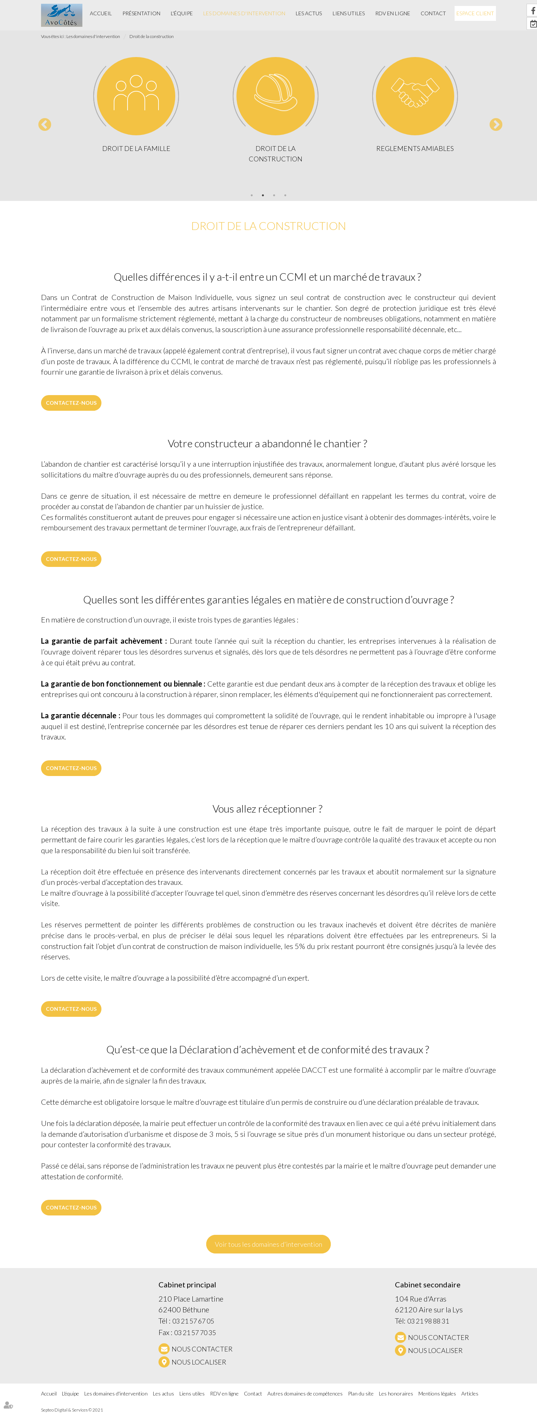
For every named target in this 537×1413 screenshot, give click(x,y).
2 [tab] (263, 195)
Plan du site (361, 1393)
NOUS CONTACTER (202, 1349)
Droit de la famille (136, 148)
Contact (433, 13)
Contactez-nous (71, 403)
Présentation (141, 13)
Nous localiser (199, 1362)
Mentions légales (437, 1393)
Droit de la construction (151, 36)
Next (492, 121)
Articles (469, 1393)
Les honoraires (396, 1393)
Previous (41, 121)
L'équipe (182, 13)
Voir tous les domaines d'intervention (268, 1244)
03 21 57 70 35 (195, 1332)
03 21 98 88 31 (428, 1321)
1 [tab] (251, 195)
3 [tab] (274, 195)
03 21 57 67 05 (193, 1321)
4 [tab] (285, 195)
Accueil (101, 13)
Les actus (309, 13)
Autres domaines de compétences (305, 1393)
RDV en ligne (392, 13)
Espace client (475, 13)
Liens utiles (349, 13)
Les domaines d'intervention (244, 13)
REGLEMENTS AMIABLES (415, 148)
